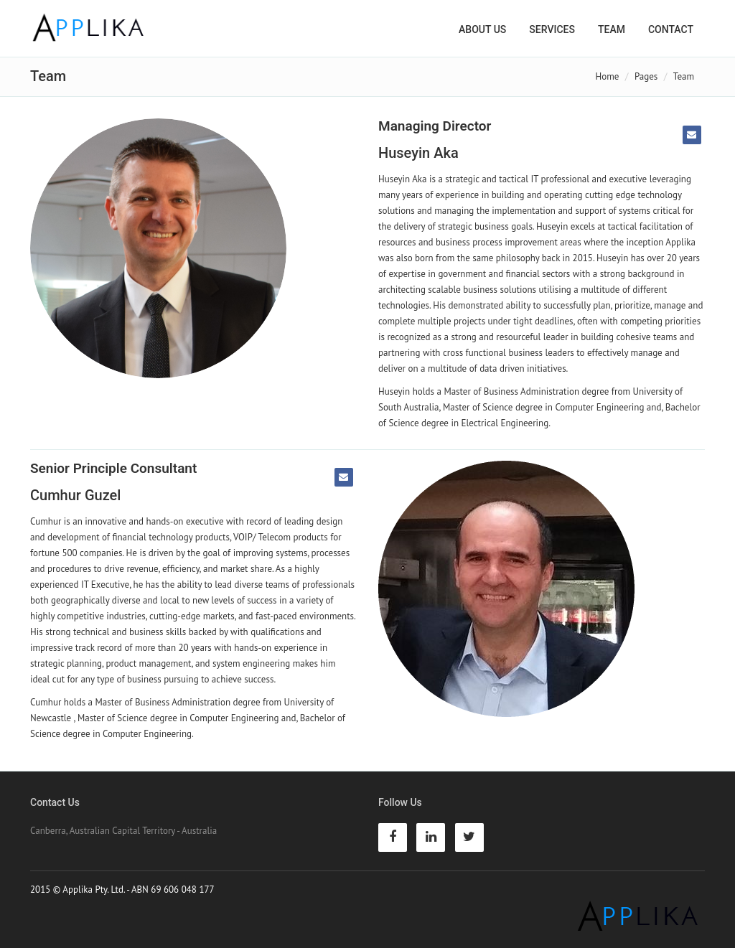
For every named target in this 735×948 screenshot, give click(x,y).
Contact (670, 29)
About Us (482, 29)
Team (611, 29)
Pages (646, 76)
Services (552, 29)
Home (607, 76)
